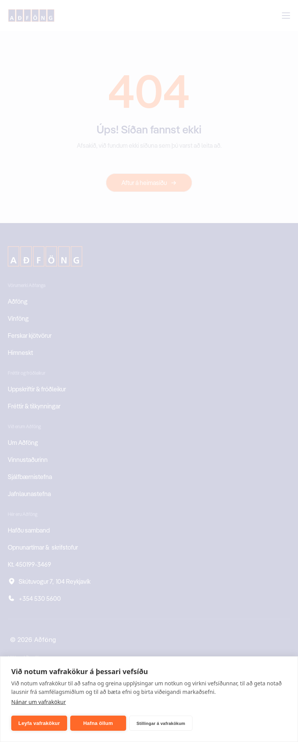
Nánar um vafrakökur (38, 702)
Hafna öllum (98, 723)
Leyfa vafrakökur (39, 723)
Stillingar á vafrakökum (161, 723)
